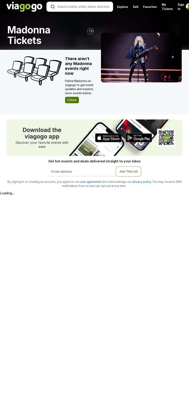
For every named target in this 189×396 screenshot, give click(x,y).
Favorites (150, 7)
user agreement (90, 181)
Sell (135, 7)
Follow (72, 100)
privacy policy (141, 181)
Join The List (128, 171)
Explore (122, 7)
